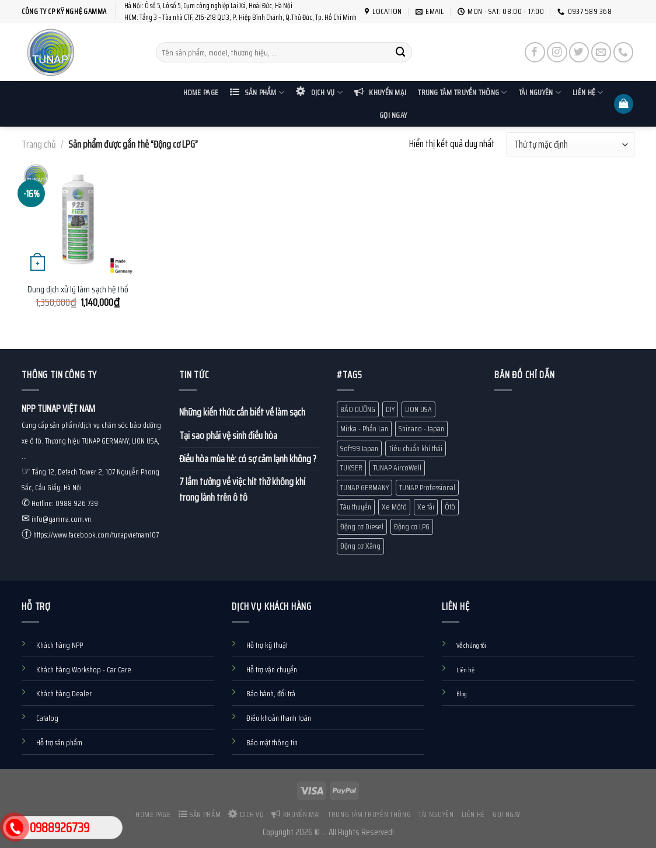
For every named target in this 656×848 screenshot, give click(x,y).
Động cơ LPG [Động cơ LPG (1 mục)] (412, 527)
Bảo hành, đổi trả (270, 694)
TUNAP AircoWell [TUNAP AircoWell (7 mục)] (397, 468)
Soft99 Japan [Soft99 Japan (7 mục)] (359, 448)
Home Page (200, 92)
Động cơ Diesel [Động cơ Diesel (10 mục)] (361, 527)
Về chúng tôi (471, 645)
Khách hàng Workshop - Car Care (83, 670)
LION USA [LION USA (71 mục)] (418, 409)
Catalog (47, 718)
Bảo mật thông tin (272, 743)
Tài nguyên (540, 92)
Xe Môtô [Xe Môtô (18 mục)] (394, 507)
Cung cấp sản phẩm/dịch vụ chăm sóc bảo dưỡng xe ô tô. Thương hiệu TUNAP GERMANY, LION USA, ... (91, 441)
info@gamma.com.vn (61, 519)
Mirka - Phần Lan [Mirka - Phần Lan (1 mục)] (364, 429)
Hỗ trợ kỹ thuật (267, 645)
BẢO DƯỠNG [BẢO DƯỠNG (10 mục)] (357, 409)
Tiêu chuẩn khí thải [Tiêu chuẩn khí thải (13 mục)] (415, 448)
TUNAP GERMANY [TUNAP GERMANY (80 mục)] (364, 487)
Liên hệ (588, 92)
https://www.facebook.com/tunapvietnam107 (96, 535)
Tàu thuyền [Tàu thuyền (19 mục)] (355, 507)
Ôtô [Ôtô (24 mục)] (450, 507)
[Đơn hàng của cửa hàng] (570, 144)
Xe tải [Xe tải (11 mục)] (425, 507)
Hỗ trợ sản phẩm (59, 743)
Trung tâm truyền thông (462, 92)
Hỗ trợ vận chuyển (271, 670)
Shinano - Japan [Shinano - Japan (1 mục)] (421, 429)
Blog (461, 694)
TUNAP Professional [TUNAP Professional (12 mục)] (427, 487)
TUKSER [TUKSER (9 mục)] (351, 468)
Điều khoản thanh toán (278, 718)
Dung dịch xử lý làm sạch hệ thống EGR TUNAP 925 (108, 290)
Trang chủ (39, 144)
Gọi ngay (393, 115)
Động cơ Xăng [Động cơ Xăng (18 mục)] (360, 546)
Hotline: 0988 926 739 (65, 503)
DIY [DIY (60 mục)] (390, 409)
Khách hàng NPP (59, 645)
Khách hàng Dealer (64, 694)
